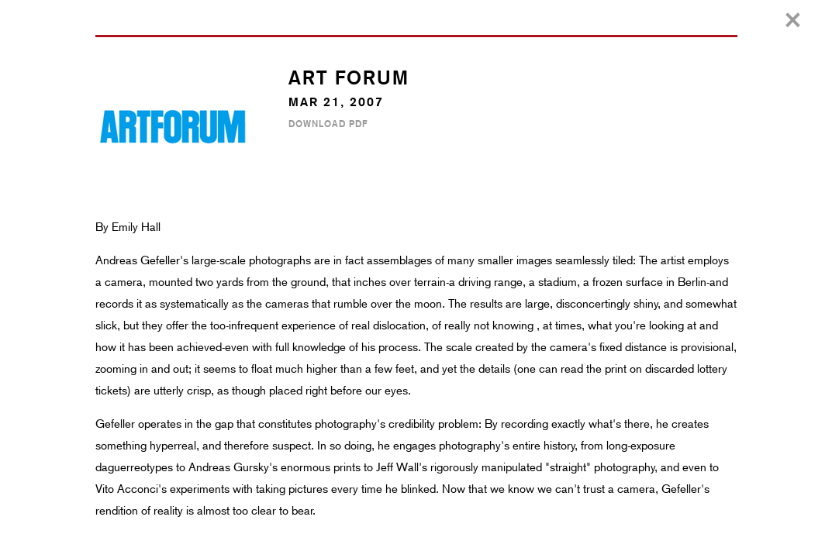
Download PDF (328, 124)
